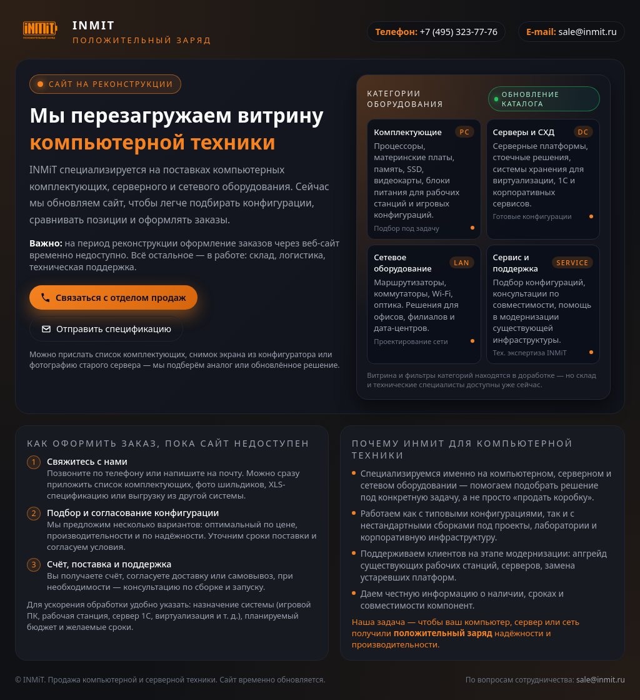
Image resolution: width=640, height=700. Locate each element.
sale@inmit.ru (588, 32)
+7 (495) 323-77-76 (459, 32)
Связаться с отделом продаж (113, 297)
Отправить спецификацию (106, 329)
